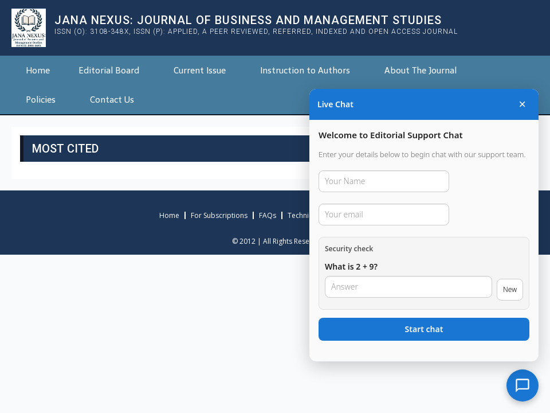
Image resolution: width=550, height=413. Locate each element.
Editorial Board (108, 70)
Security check (349, 249)
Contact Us (112, 100)
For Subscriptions (219, 215)
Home (38, 70)
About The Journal (420, 70)
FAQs (267, 215)
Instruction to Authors (305, 70)
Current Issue (200, 70)
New (510, 289)
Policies (41, 100)
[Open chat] (522, 385)
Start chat (424, 329)
